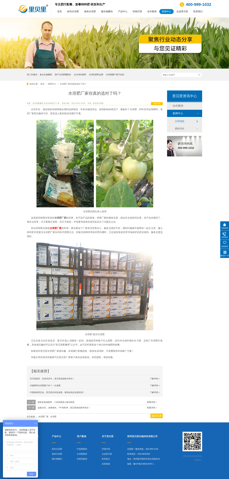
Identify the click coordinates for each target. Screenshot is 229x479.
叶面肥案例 (82, 449)
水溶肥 (53, 416)
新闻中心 (166, 11)
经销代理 (137, 11)
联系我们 (198, 11)
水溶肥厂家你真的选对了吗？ (73, 84)
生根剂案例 (82, 459)
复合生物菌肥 (46, 74)
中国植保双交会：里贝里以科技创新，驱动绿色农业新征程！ (57, 392)
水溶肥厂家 (56, 228)
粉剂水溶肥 (73, 11)
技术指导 (31, 459)
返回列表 (156, 104)
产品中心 (122, 11)
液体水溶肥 (90, 11)
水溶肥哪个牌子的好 (115, 74)
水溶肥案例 (82, 454)
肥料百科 (179, 128)
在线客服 (106, 464)
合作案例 (152, 11)
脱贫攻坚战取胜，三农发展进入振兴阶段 (56, 402)
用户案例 (81, 436)
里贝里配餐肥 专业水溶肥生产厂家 (46, 103)
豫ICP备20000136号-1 (143, 464)
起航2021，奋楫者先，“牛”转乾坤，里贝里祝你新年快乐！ (64, 407)
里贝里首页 (33, 436)
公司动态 (179, 121)
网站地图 (31, 464)
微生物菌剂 (107, 11)
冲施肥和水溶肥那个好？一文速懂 (45, 385)
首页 (59, 11)
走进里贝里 (182, 11)
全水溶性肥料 (80, 74)
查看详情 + (152, 402)
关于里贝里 (107, 436)
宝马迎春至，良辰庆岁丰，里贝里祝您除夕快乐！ (52, 378)
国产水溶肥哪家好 (63, 74)
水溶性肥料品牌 (96, 74)
